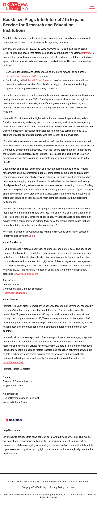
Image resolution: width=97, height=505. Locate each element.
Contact (71, 487)
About (11, 481)
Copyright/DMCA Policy (34, 487)
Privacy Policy (57, 487)
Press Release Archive (28, 481)
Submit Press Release (54, 481)
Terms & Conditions (79, 481)
